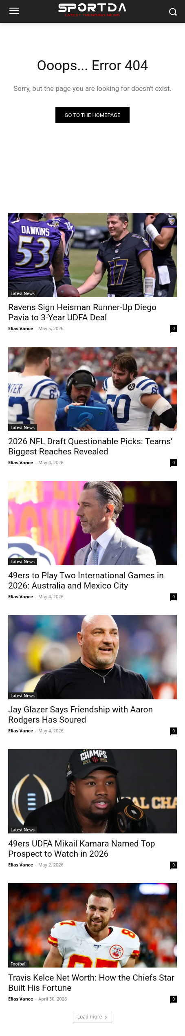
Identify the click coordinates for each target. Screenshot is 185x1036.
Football (18, 964)
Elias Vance (20, 328)
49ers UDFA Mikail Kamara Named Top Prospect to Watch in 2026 (81, 849)
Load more (92, 1016)
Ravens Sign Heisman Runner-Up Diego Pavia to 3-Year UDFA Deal (82, 312)
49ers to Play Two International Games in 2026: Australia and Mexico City (86, 581)
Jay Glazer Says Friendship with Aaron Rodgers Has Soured (80, 715)
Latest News (23, 293)
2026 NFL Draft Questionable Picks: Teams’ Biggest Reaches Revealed (90, 446)
